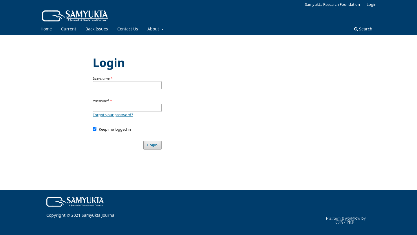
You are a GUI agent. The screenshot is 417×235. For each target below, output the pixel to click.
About (153, 29)
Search (363, 29)
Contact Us (127, 29)
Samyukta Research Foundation (332, 4)
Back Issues (96, 29)
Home (46, 29)
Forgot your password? (113, 114)
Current (68, 29)
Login (371, 4)
